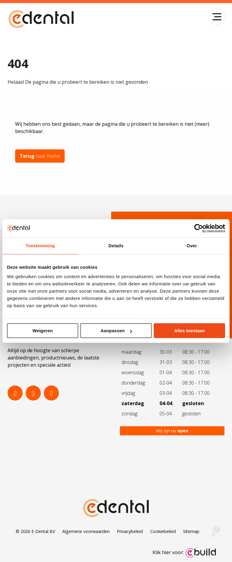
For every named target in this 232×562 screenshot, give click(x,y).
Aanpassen (116, 330)
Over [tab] (191, 245)
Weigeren (42, 330)
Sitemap (191, 531)
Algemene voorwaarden (86, 531)
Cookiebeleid (163, 531)
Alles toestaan (189, 330)
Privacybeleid (130, 531)
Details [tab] (116, 245)
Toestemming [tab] (40, 245)
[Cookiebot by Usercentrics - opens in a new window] (198, 228)
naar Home (40, 156)
